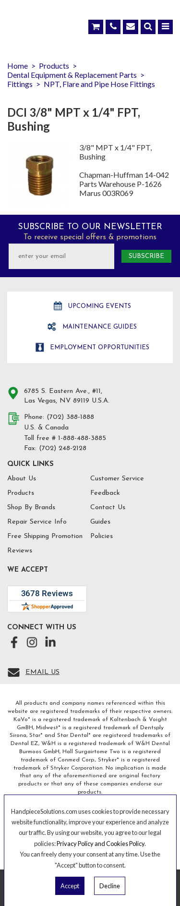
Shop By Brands (31, 507)
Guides (100, 522)
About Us (21, 478)
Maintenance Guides (98, 327)
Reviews (19, 550)
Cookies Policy (125, 843)
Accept (69, 886)
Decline (109, 886)
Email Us (42, 672)
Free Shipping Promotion (45, 536)
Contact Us (107, 507)
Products (20, 493)
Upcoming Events (98, 306)
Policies (101, 536)
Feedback (105, 493)
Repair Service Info (37, 522)
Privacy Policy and (81, 843)
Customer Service (117, 478)
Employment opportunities (98, 347)
